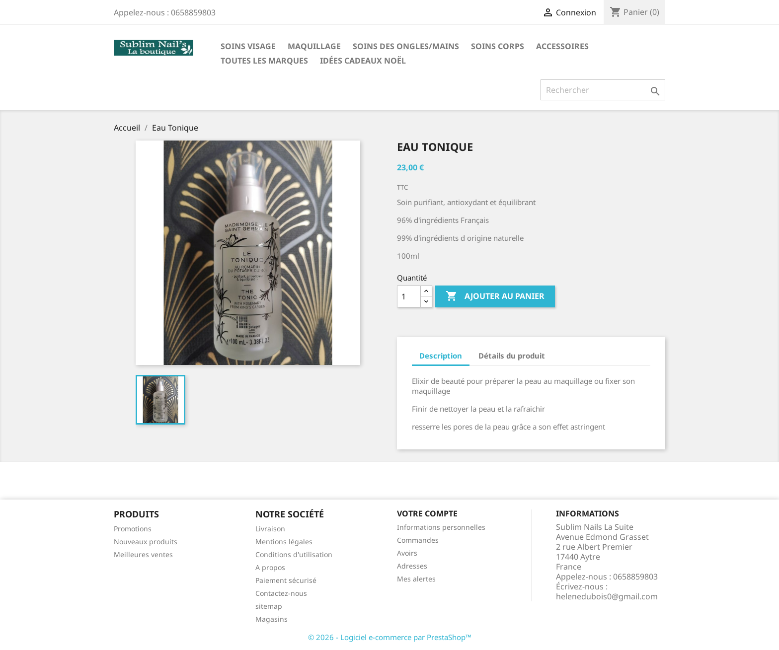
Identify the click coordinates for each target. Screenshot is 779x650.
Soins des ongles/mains (406, 46)
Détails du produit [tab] (511, 356)
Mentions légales (283, 541)
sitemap (268, 606)
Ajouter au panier (495, 296)
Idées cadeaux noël (363, 60)
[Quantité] (409, 296)
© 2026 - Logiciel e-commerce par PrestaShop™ (389, 637)
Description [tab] (440, 356)
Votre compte (427, 513)
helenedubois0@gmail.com (607, 596)
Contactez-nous (281, 593)
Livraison (270, 528)
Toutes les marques (264, 60)
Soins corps (497, 46)
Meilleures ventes (143, 554)
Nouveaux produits (145, 541)
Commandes (418, 540)
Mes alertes (416, 578)
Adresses (412, 566)
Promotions (133, 528)
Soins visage (248, 46)
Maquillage (314, 46)
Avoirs (407, 553)
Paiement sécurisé (285, 580)
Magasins (271, 619)
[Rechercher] (603, 89)
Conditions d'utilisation (293, 554)
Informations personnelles (441, 527)
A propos (270, 567)
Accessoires (562, 46)
